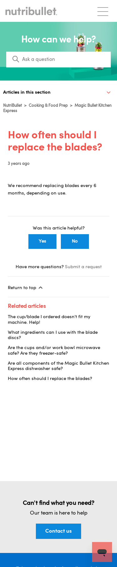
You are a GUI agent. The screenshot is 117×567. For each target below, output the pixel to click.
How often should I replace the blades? (50, 379)
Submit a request (83, 267)
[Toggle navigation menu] (103, 11)
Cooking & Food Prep (48, 106)
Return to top (26, 287)
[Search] (58, 59)
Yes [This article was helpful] (42, 241)
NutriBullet (12, 106)
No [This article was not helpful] (75, 241)
